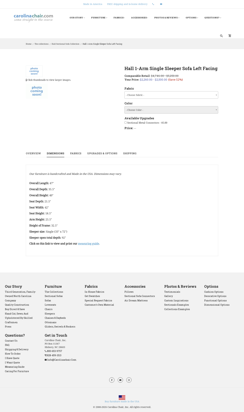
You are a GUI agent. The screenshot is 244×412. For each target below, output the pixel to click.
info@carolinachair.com (60, 359)
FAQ (7, 345)
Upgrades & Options (102, 153)
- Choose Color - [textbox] (134, 110)
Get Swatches (92, 296)
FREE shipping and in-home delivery (127, 4)
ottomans (50, 322)
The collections (42, 44)
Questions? (212, 17)
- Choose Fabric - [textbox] (135, 95)
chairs (48, 309)
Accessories (139, 17)
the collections (54, 291)
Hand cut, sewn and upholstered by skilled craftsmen (19, 318)
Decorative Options (215, 296)
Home (28, 44)
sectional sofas (54, 296)
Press (8, 326)
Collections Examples (177, 309)
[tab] (37, 91)
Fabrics (119, 17)
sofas (48, 300)
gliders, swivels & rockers (60, 326)
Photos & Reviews (166, 17)
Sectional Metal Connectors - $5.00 (145, 122)
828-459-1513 (53, 355)
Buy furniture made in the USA (122, 401)
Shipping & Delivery (16, 349)
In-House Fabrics (94, 291)
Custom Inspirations (176, 300)
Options (192, 17)
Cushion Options (213, 291)
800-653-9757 (53, 351)
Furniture (99, 17)
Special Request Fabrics (98, 300)
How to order (13, 353)
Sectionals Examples (176, 304)
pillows (129, 291)
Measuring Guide (14, 366)
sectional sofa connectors (139, 296)
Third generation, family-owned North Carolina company (20, 296)
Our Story (77, 17)
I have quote (12, 358)
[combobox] (171, 95)
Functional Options (215, 300)
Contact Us (11, 340)
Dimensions (55, 153)
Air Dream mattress (136, 300)
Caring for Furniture (17, 371)
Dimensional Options (217, 304)
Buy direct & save (15, 309)
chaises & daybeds (55, 317)
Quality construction (17, 304)
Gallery (168, 296)
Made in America (92, 4)
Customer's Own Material (99, 304)
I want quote (12, 362)
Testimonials (172, 291)
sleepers (50, 313)
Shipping (129, 153)
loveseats (50, 304)
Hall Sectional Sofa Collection (65, 44)
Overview (33, 153)
